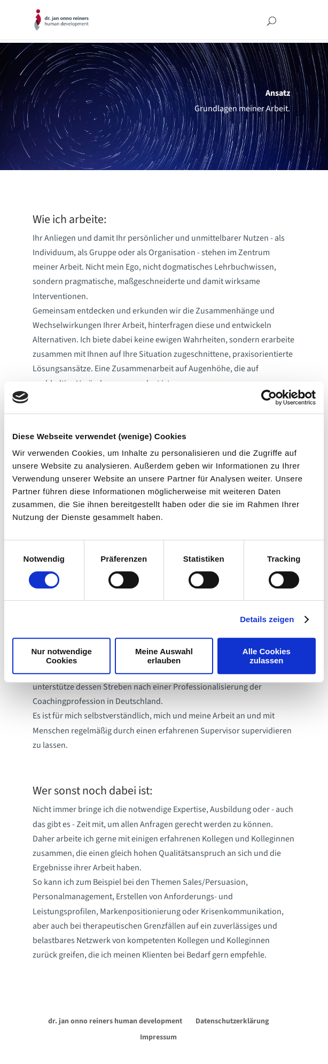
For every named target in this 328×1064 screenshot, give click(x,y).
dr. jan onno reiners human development (115, 1021)
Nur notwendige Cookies (62, 656)
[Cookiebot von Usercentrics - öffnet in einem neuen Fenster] (269, 397)
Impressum (158, 1037)
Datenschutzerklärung (232, 1021)
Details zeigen (267, 619)
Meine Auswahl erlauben (164, 656)
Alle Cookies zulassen (267, 656)
